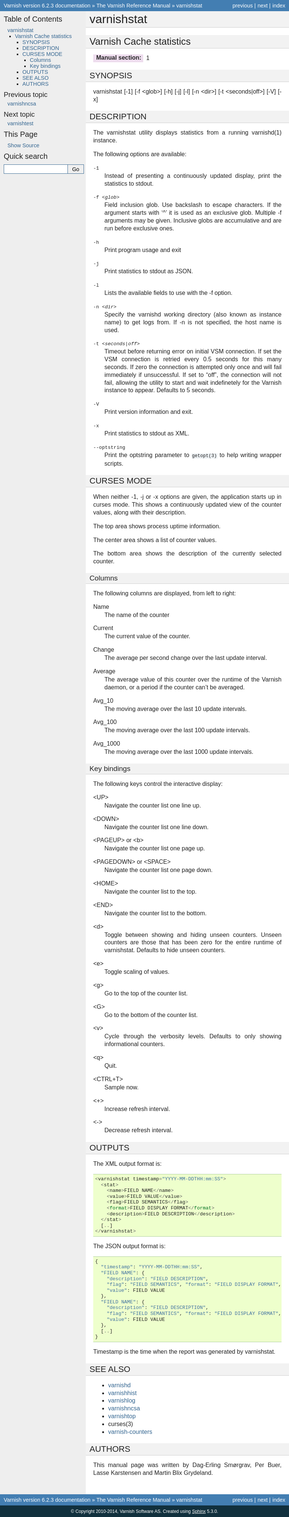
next (263, 6)
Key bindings (45, 66)
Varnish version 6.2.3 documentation (47, 6)
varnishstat (189, 6)
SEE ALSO (35, 78)
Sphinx (199, 1511)
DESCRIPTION (40, 48)
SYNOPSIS (36, 42)
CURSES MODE (42, 54)
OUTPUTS (35, 72)
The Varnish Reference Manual (133, 6)
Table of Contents (33, 19)
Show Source (23, 145)
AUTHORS (35, 84)
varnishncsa (21, 104)
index (279, 6)
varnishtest (20, 123)
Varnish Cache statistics (43, 36)
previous (242, 6)
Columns (40, 60)
